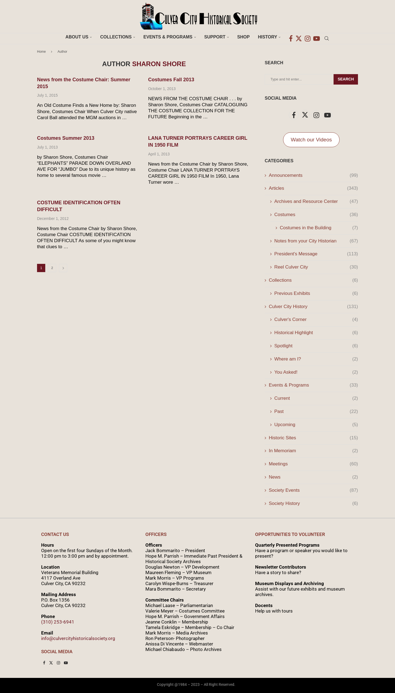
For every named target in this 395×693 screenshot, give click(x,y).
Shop (243, 37)
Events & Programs (168, 37)
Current (316, 398)
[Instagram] (308, 37)
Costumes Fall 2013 (171, 79)
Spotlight (316, 346)
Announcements (313, 175)
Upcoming (316, 424)
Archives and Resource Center (316, 201)
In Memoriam (313, 451)
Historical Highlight (316, 332)
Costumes (316, 214)
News (313, 477)
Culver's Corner (316, 319)
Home (41, 52)
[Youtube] (316, 37)
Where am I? (316, 359)
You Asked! (316, 372)
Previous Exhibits (316, 293)
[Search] (326, 37)
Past (316, 411)
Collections (116, 37)
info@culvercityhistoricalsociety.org (78, 638)
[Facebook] (291, 37)
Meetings (313, 464)
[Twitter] (298, 37)
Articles (313, 188)
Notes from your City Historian (316, 241)
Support (214, 37)
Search (346, 79)
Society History (313, 503)
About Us (77, 37)
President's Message (316, 254)
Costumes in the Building (319, 228)
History (267, 37)
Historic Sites (313, 438)
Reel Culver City (316, 267)
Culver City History (313, 306)
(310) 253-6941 (57, 622)
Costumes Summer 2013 (65, 138)
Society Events (313, 490)
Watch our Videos (311, 139)
